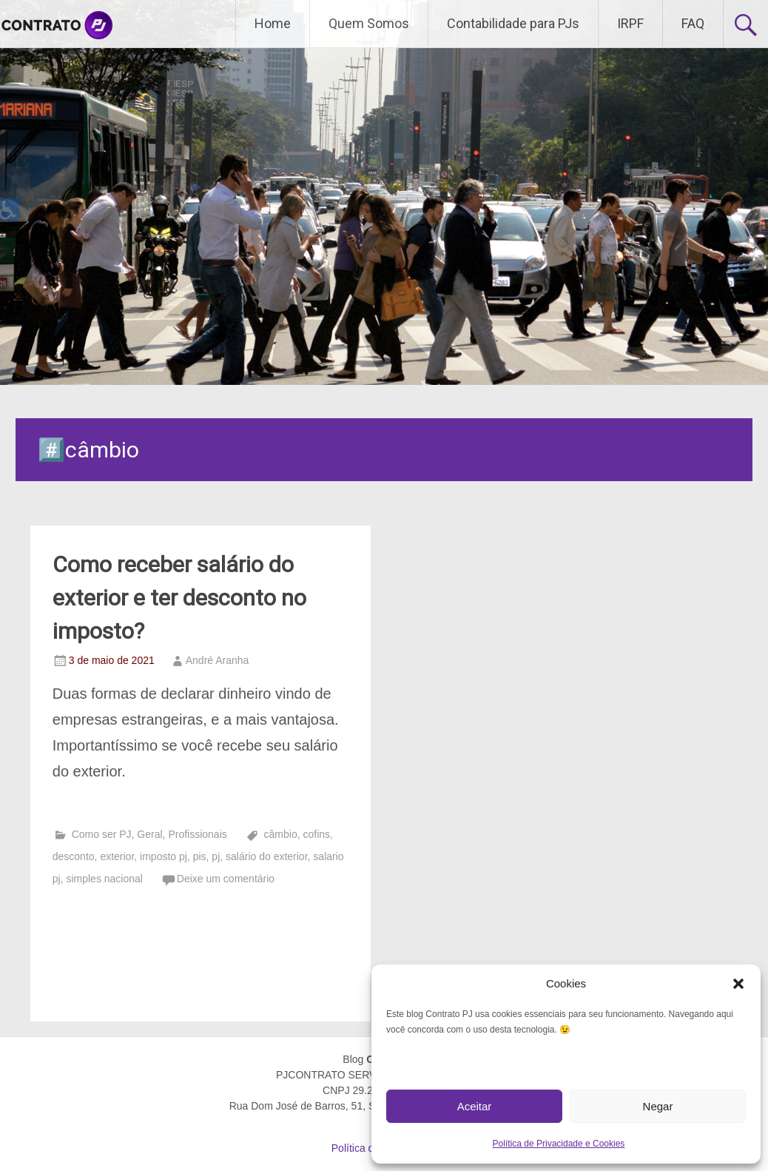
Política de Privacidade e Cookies (559, 1143)
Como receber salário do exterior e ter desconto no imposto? (179, 597)
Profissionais (197, 834)
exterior (117, 856)
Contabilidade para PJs (513, 23)
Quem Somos (369, 23)
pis (199, 856)
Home (273, 23)
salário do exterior (267, 856)
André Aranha (217, 660)
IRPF (630, 23)
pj (216, 856)
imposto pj (163, 856)
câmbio (280, 834)
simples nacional (104, 879)
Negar (658, 1106)
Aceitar (474, 1106)
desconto (74, 856)
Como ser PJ (102, 834)
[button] (738, 983)
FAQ (692, 23)
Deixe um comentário (225, 879)
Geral (149, 834)
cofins (316, 834)
